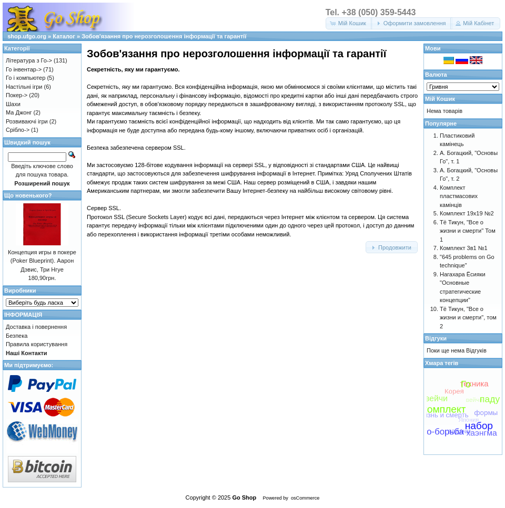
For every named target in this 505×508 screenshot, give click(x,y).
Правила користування (36, 344)
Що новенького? (28, 195)
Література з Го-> (29, 60)
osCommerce (305, 498)
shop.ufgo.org (26, 36)
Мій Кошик (440, 99)
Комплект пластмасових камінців (459, 196)
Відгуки (436, 338)
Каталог (64, 36)
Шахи (13, 104)
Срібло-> (17, 130)
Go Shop (244, 497)
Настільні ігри (24, 87)
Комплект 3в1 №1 (464, 248)
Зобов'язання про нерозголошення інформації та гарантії (164, 36)
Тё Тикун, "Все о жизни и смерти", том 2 (468, 317)
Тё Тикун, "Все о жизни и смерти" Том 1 (468, 231)
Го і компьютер (25, 78)
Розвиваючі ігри (27, 121)
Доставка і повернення (36, 327)
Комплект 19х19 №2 (467, 213)
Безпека (16, 336)
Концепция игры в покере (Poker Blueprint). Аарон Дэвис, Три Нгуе (42, 261)
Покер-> (16, 95)
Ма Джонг (19, 112)
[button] (349, 23)
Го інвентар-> (24, 69)
